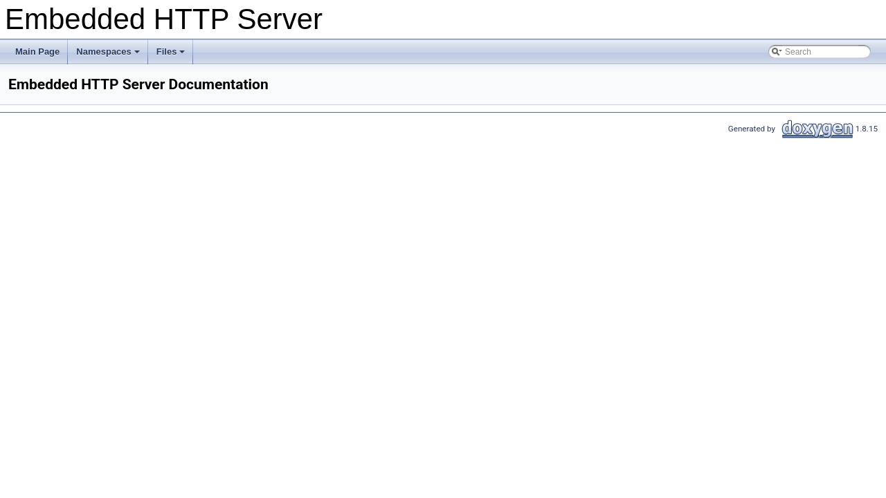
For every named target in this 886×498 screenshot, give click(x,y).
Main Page (37, 51)
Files (172, 55)
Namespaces (109, 55)
